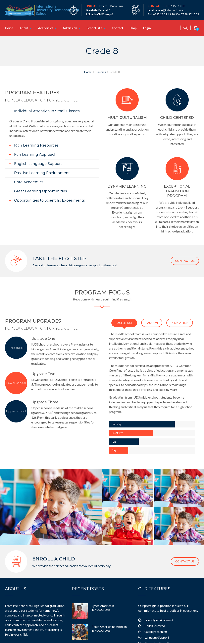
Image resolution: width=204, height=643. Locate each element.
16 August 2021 (101, 618)
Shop (133, 28)
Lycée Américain (103, 593)
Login (147, 28)
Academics (45, 28)
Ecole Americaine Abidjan (109, 614)
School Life (94, 28)
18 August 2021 (101, 597)
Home (9, 28)
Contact (117, 28)
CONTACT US (185, 261)
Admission (70, 28)
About (24, 28)
